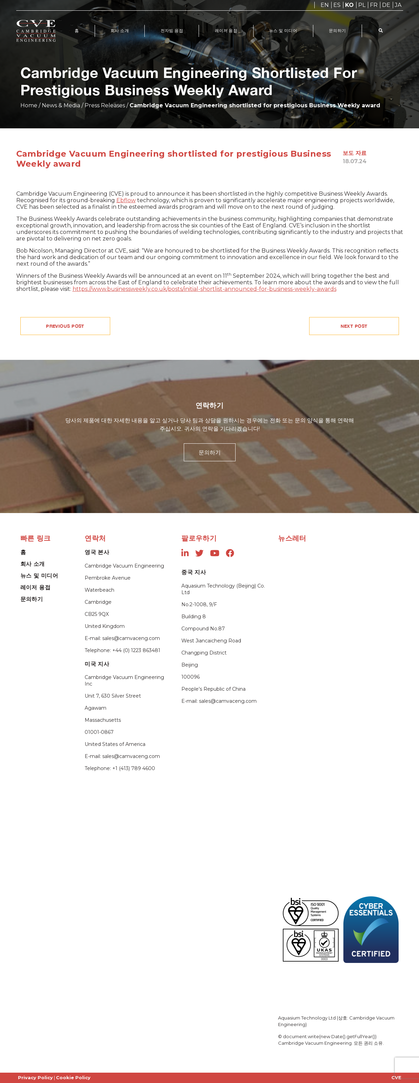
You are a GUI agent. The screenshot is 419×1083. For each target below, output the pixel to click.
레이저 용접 (227, 30)
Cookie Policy (73, 1077)
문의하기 (338, 30)
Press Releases (105, 105)
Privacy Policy (35, 1077)
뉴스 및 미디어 (284, 30)
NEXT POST (354, 326)
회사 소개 (120, 30)
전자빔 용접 (172, 30)
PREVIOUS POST (65, 326)
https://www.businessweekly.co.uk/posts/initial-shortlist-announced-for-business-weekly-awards (204, 289)
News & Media (61, 105)
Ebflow (126, 200)
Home (28, 105)
